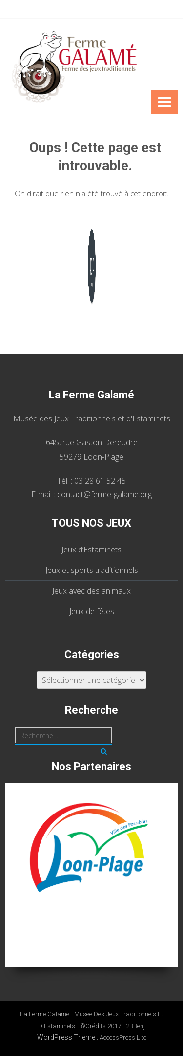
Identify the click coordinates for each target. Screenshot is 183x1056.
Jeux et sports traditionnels (91, 570)
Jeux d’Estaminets (91, 549)
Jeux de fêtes (91, 611)
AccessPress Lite (123, 1037)
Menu (164, 102)
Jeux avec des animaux (91, 590)
